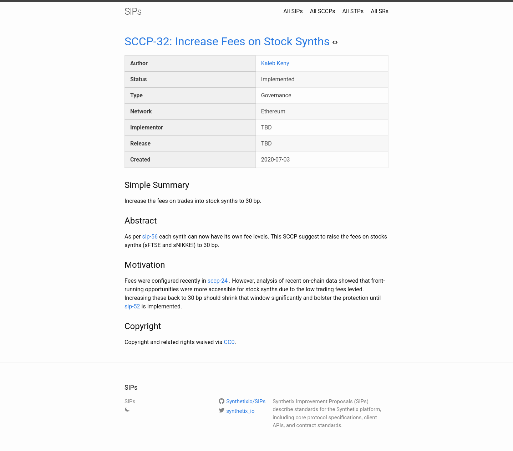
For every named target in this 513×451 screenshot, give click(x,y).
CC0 (229, 342)
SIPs (133, 11)
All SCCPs (322, 11)
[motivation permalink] (121, 264)
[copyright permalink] (121, 326)
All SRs (379, 11)
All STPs (353, 11)
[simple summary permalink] (121, 185)
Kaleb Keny (275, 63)
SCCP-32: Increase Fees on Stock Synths (231, 41)
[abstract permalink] (121, 220)
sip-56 (150, 236)
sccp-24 (218, 280)
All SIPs (293, 11)
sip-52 (132, 306)
